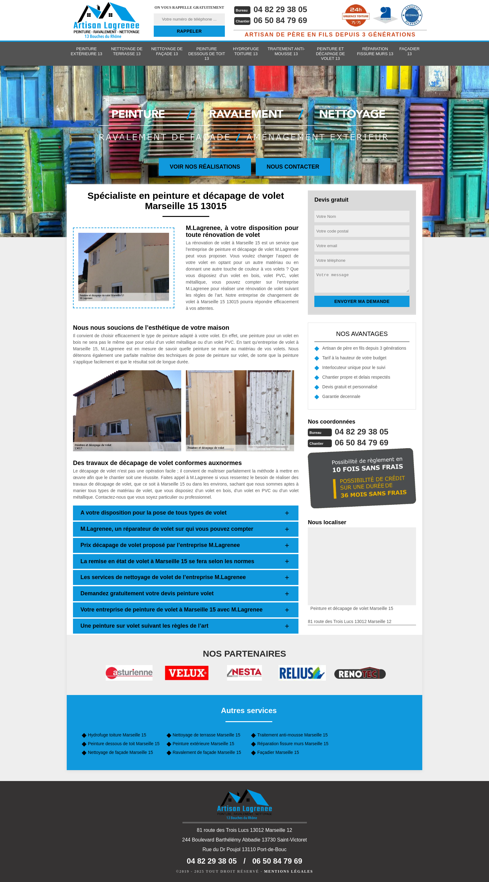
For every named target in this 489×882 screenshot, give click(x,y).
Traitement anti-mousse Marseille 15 (292, 734)
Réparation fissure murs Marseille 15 (292, 743)
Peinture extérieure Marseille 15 (204, 743)
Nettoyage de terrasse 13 (127, 51)
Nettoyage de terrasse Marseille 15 (206, 734)
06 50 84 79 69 (281, 20)
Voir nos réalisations (205, 167)
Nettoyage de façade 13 (167, 51)
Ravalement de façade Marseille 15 (207, 752)
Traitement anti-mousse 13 (286, 51)
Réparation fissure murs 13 (375, 51)
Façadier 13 (409, 51)
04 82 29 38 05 (281, 9)
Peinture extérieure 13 (86, 51)
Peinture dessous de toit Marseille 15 (124, 743)
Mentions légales (288, 871)
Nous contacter (293, 167)
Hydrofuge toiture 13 (246, 51)
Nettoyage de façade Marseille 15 (120, 752)
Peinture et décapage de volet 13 (330, 53)
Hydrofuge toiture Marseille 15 (117, 734)
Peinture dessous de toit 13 (206, 53)
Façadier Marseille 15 (278, 752)
